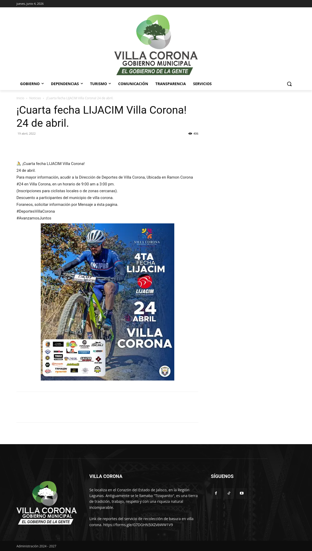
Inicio (20, 98)
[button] (289, 84)
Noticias (35, 98)
